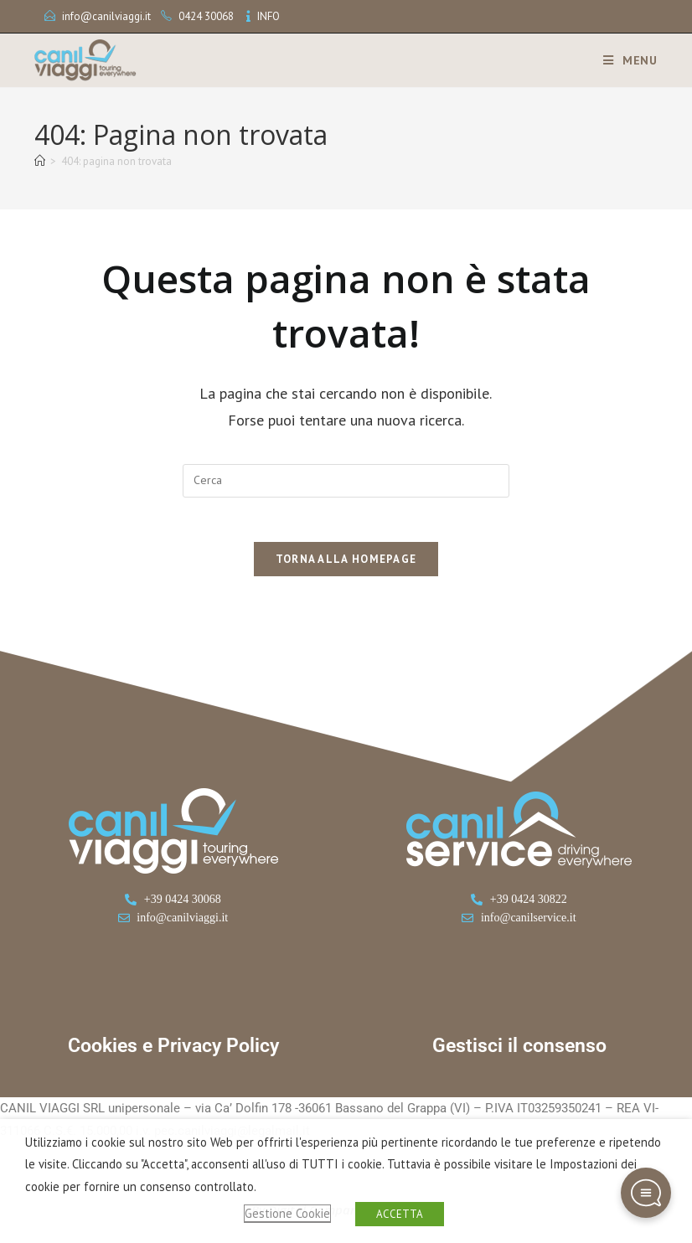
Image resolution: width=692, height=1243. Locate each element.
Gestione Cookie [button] (287, 1213)
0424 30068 (206, 16)
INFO (268, 16)
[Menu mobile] (624, 60)
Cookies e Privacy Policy (173, 1053)
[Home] (39, 161)
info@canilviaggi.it (106, 16)
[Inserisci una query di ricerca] (346, 481)
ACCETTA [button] (399, 1214)
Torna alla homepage (346, 566)
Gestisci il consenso (519, 1053)
